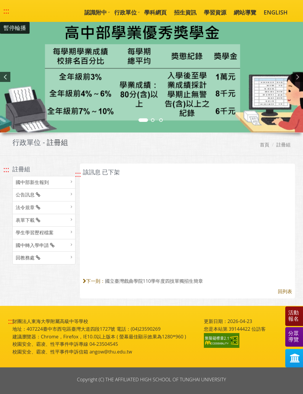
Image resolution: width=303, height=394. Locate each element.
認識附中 (95, 12)
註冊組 (283, 144)
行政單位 (125, 12)
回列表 (285, 291)
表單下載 (28, 220)
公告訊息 (28, 194)
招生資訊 (185, 12)
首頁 (264, 144)
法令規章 (28, 207)
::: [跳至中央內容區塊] (78, 174)
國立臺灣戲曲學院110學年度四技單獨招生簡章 (154, 281)
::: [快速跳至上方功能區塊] (6, 11)
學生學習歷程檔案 (35, 232)
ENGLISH (276, 12)
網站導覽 (245, 12)
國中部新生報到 (32, 182)
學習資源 (215, 12)
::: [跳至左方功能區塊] (6, 169)
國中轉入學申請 (35, 245)
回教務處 (28, 257)
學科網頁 (155, 12)
